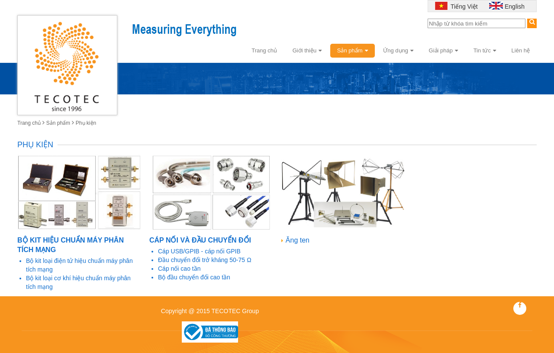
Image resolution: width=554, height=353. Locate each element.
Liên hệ (521, 50)
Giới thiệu (307, 50)
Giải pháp (443, 50)
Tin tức (484, 50)
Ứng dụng (398, 50)
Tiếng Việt (463, 6)
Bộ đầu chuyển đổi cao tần (194, 277)
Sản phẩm (352, 50)
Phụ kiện (86, 123)
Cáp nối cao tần (179, 268)
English (515, 6)
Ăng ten (297, 240)
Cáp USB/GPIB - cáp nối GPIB (199, 251)
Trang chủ (264, 50)
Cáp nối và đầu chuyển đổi (200, 240)
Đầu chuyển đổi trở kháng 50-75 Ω (204, 259)
